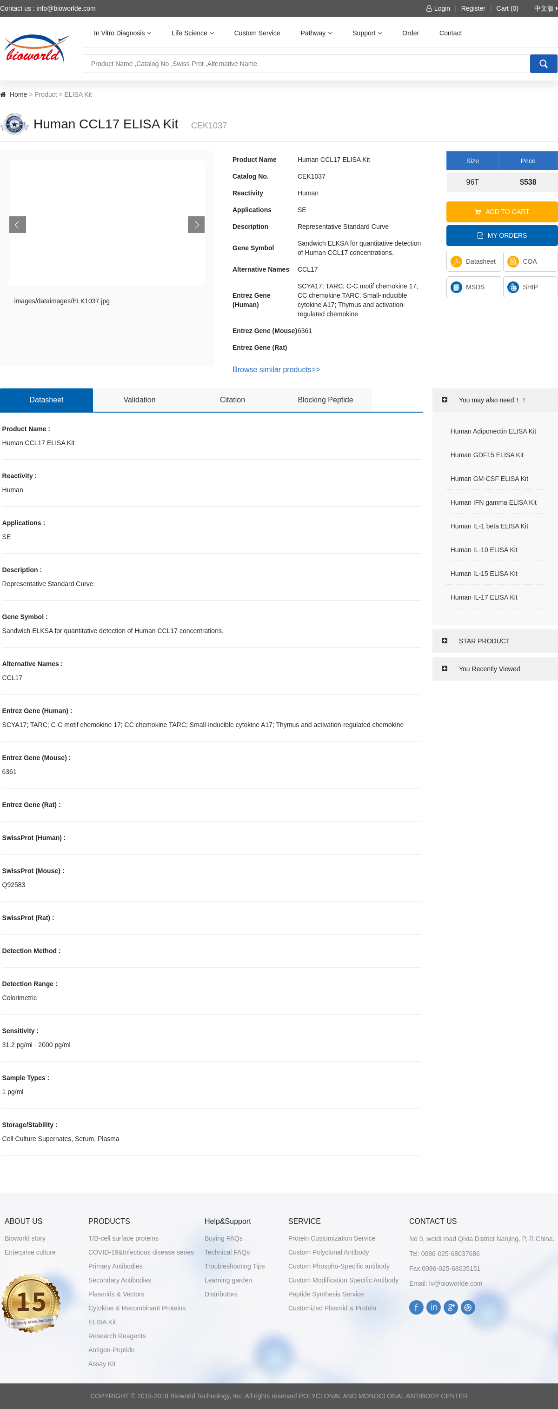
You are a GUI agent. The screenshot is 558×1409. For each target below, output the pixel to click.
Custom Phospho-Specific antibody (339, 1266)
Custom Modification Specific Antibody (343, 1280)
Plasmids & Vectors (116, 1294)
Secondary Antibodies (119, 1280)
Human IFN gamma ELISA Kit (494, 502)
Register (473, 8)
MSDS (468, 287)
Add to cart (502, 211)
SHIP (522, 287)
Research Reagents (117, 1336)
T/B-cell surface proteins (123, 1238)
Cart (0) (507, 8)
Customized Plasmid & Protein (332, 1308)
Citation (232, 400)
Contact (450, 33)
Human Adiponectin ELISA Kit (493, 431)
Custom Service (257, 33)
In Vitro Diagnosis (122, 33)
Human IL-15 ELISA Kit (484, 573)
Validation (139, 400)
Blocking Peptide (325, 400)
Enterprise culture (30, 1252)
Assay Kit (101, 1364)
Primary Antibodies (115, 1266)
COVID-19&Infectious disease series (141, 1252)
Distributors (221, 1294)
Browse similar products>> (276, 370)
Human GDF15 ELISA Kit (487, 455)
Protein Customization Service (332, 1238)
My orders (502, 235)
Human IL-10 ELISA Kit (484, 550)
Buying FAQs (224, 1238)
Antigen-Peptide (111, 1350)
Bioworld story (25, 1238)
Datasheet (473, 261)
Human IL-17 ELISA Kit (484, 597)
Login (438, 8)
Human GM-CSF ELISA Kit (489, 478)
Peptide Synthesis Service (326, 1294)
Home (18, 94)
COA (522, 261)
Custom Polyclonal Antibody (328, 1252)
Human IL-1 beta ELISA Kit (489, 526)
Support (367, 33)
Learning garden (228, 1280)
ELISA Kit (102, 1322)
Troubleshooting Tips (235, 1266)
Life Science (192, 33)
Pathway (316, 33)
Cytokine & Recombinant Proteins (137, 1308)
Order (410, 33)
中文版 (546, 8)
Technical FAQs (227, 1252)
